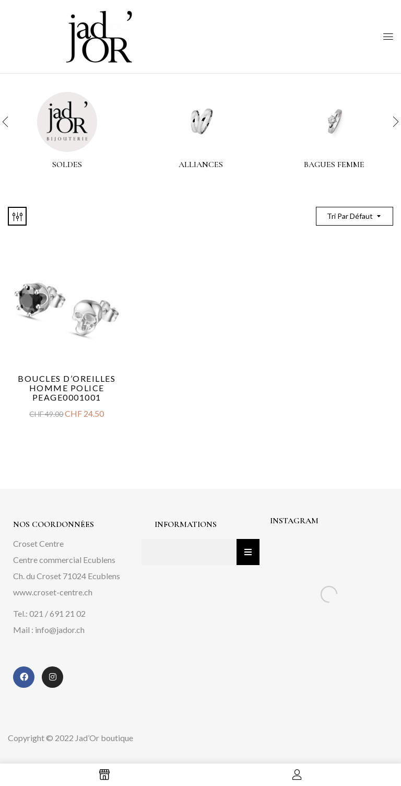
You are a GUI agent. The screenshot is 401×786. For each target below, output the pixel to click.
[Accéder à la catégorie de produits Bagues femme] (334, 122)
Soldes (67, 165)
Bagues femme (334, 165)
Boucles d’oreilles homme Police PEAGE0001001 (66, 387)
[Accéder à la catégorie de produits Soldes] (67, 122)
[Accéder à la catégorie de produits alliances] (201, 122)
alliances (201, 165)
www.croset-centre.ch (52, 592)
